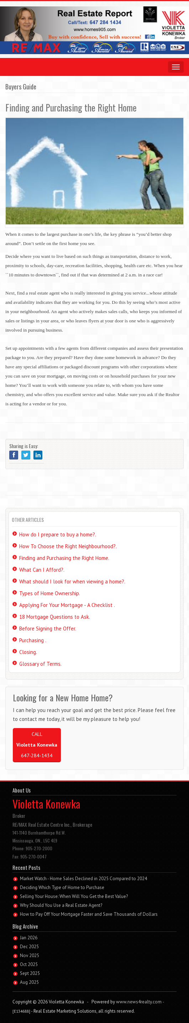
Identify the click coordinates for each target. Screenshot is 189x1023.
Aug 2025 (29, 982)
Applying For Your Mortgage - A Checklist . (67, 605)
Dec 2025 (29, 947)
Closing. (28, 652)
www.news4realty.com (139, 1002)
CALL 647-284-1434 (36, 745)
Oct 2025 (29, 964)
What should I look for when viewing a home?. (72, 581)
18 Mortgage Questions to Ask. (54, 616)
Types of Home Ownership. (49, 593)
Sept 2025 (30, 973)
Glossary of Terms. (40, 663)
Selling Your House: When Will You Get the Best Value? (74, 896)
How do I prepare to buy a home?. (57, 534)
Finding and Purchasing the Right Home (71, 107)
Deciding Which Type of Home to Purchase (62, 887)
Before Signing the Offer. (47, 628)
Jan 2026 (28, 938)
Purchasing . (32, 640)
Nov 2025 (29, 955)
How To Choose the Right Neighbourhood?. (68, 546)
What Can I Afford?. (41, 569)
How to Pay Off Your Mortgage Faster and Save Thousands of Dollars (89, 914)
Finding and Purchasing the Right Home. (64, 558)
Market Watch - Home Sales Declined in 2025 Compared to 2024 (83, 879)
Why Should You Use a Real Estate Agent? (61, 905)
